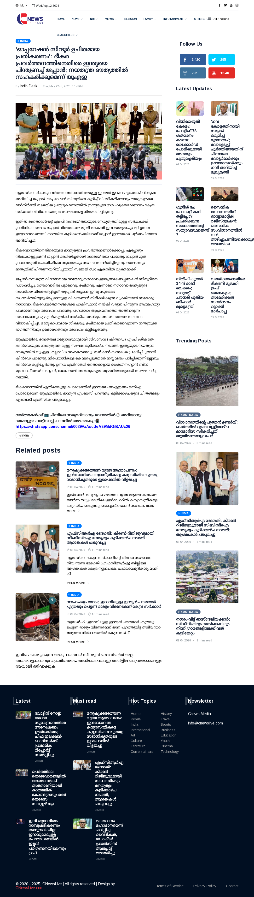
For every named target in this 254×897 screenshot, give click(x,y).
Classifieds (66, 35)
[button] (21, 5)
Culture (136, 741)
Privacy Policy (204, 886)
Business (168, 730)
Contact (232, 886)
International (140, 730)
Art (133, 735)
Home (61, 19)
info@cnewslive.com (205, 723)
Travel (165, 719)
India (134, 724)
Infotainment (173, 19)
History (166, 714)
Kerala (136, 719)
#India (24, 435)
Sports (166, 724)
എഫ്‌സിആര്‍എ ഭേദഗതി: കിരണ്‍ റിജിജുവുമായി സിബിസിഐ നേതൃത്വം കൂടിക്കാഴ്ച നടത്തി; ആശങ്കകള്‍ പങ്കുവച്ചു (110, 537)
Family (148, 19)
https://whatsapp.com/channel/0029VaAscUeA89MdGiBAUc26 (73, 427)
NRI (92, 19)
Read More (78, 583)
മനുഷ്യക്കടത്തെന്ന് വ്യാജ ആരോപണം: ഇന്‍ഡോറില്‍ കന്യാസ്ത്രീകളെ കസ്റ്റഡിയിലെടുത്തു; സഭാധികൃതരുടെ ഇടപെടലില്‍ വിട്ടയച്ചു (113, 474)
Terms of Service (170, 886)
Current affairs (142, 751)
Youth (165, 741)
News (76, 19)
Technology (170, 751)
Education (168, 735)
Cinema (167, 746)
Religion (130, 19)
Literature (138, 746)
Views (109, 19)
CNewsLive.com (29, 888)
